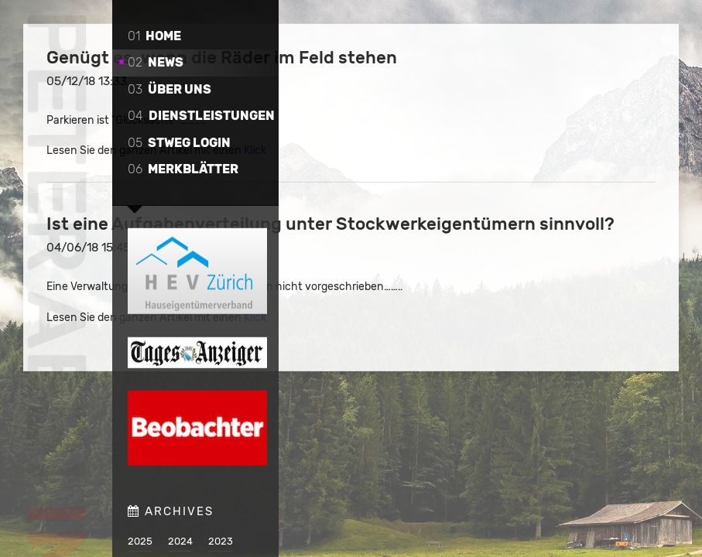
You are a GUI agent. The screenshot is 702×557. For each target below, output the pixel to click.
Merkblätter (183, 169)
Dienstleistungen (201, 115)
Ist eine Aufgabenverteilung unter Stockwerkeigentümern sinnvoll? (468, 255)
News (155, 62)
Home (154, 36)
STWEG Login (179, 142)
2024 (180, 540)
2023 (220, 540)
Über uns (169, 89)
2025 (140, 540)
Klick (533, 172)
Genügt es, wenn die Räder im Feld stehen (469, 68)
